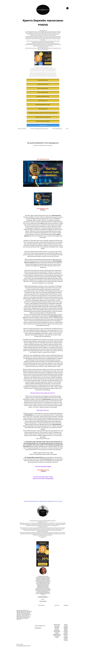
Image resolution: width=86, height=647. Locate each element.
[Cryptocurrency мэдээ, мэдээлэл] (43, 117)
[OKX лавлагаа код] (43, 108)
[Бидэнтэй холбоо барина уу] (43, 121)
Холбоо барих (38, 627)
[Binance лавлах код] (42, 80)
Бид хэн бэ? (57, 626)
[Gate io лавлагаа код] (42, 92)
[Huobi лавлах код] (42, 100)
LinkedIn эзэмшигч (43, 601)
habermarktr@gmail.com (40, 625)
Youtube (66, 626)
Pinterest (66, 627)
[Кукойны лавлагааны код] (42, 96)
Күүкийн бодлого (57, 634)
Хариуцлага (57, 630)
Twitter (65, 624)
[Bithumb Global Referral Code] (42, 104)
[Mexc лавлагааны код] (42, 88)
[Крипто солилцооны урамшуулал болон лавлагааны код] (43, 113)
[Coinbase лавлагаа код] (42, 84)
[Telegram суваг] (43, 125)
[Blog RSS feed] (67, 8)
